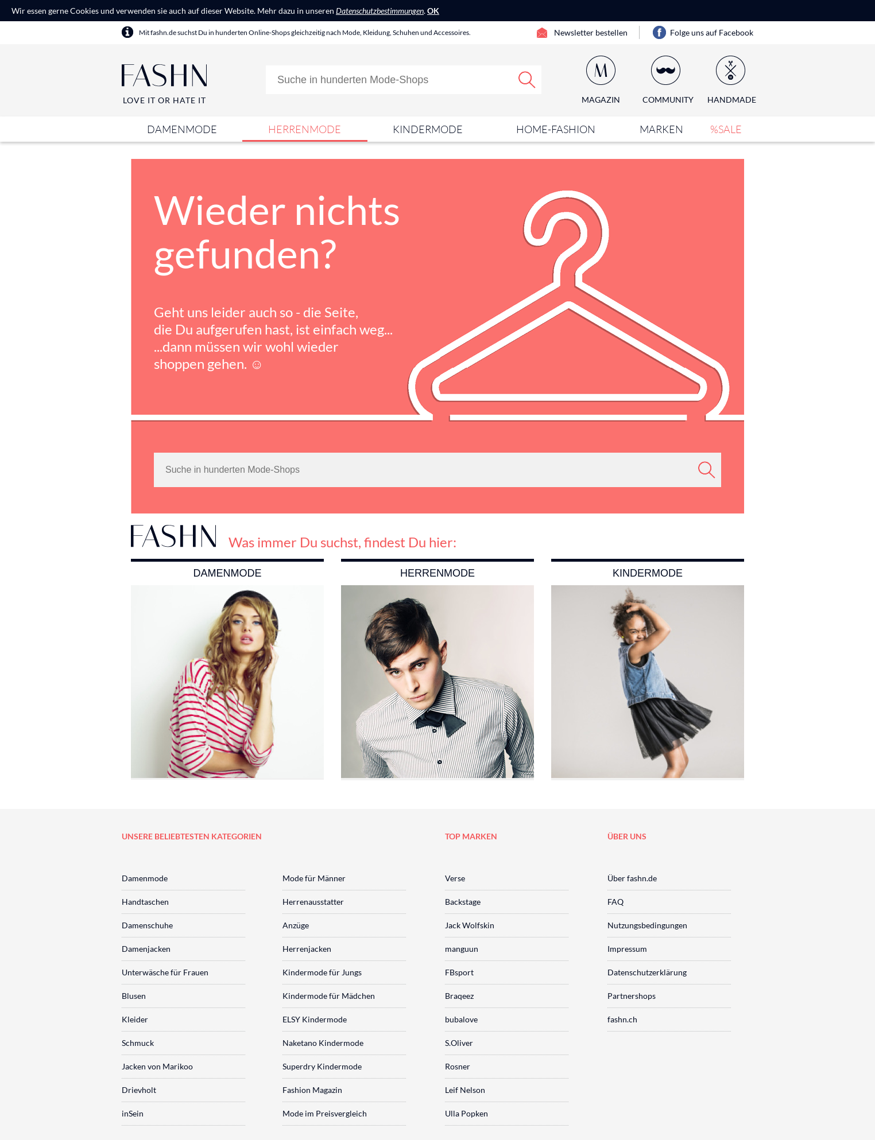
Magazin (601, 99)
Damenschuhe (147, 925)
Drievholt (139, 1090)
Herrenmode (304, 129)
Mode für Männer (314, 878)
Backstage (463, 901)
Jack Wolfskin (469, 925)
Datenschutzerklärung (647, 972)
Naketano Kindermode (322, 1043)
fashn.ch (622, 1019)
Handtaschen (145, 901)
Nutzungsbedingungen (647, 925)
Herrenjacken (306, 949)
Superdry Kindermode (322, 1066)
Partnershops (631, 996)
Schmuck (138, 1043)
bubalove (461, 1019)
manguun (461, 949)
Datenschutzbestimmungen (380, 10)
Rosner (457, 1066)
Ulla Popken (466, 1113)
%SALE (726, 129)
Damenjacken (146, 949)
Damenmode (182, 129)
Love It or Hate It (164, 100)
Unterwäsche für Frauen (165, 972)
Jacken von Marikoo (157, 1066)
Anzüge (295, 925)
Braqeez (459, 996)
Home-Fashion (555, 129)
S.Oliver (459, 1043)
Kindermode (428, 129)
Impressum (627, 949)
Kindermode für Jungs (322, 972)
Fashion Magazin (312, 1090)
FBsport (459, 972)
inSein (133, 1113)
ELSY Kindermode (314, 1019)
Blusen (134, 996)
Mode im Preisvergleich (324, 1113)
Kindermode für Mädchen (328, 996)
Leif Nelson (465, 1090)
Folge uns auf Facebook (711, 32)
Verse (455, 878)
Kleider (135, 1019)
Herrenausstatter (313, 901)
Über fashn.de (632, 878)
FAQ (615, 901)
